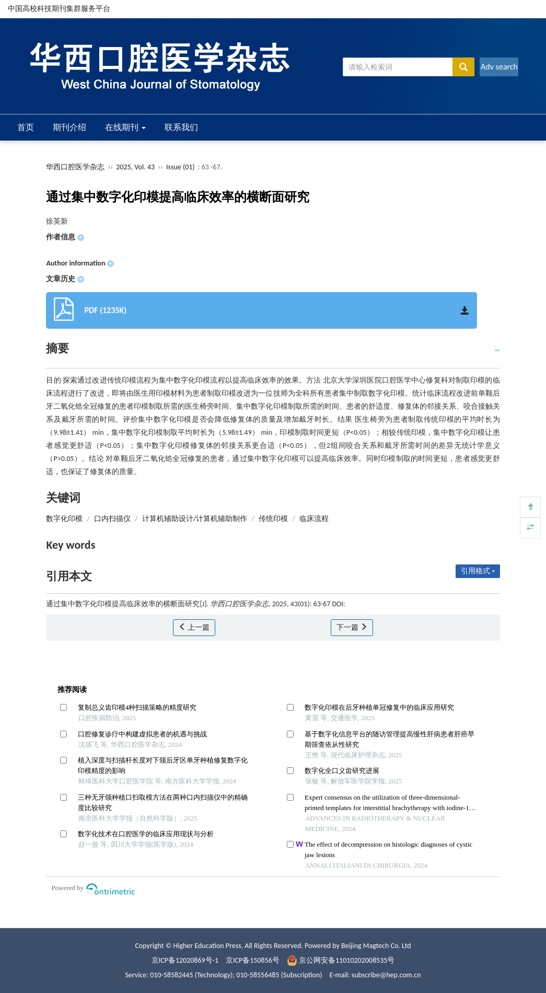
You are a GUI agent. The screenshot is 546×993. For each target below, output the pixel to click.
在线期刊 (125, 127)
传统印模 (273, 518)
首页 (25, 127)
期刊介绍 (69, 127)
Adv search (499, 67)
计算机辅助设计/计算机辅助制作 (194, 518)
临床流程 (314, 518)
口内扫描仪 (112, 518)
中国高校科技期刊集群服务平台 (59, 8)
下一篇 (351, 627)
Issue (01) (180, 167)
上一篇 (194, 627)
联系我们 (181, 127)
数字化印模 (64, 518)
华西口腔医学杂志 (75, 167)
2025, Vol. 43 (136, 167)
